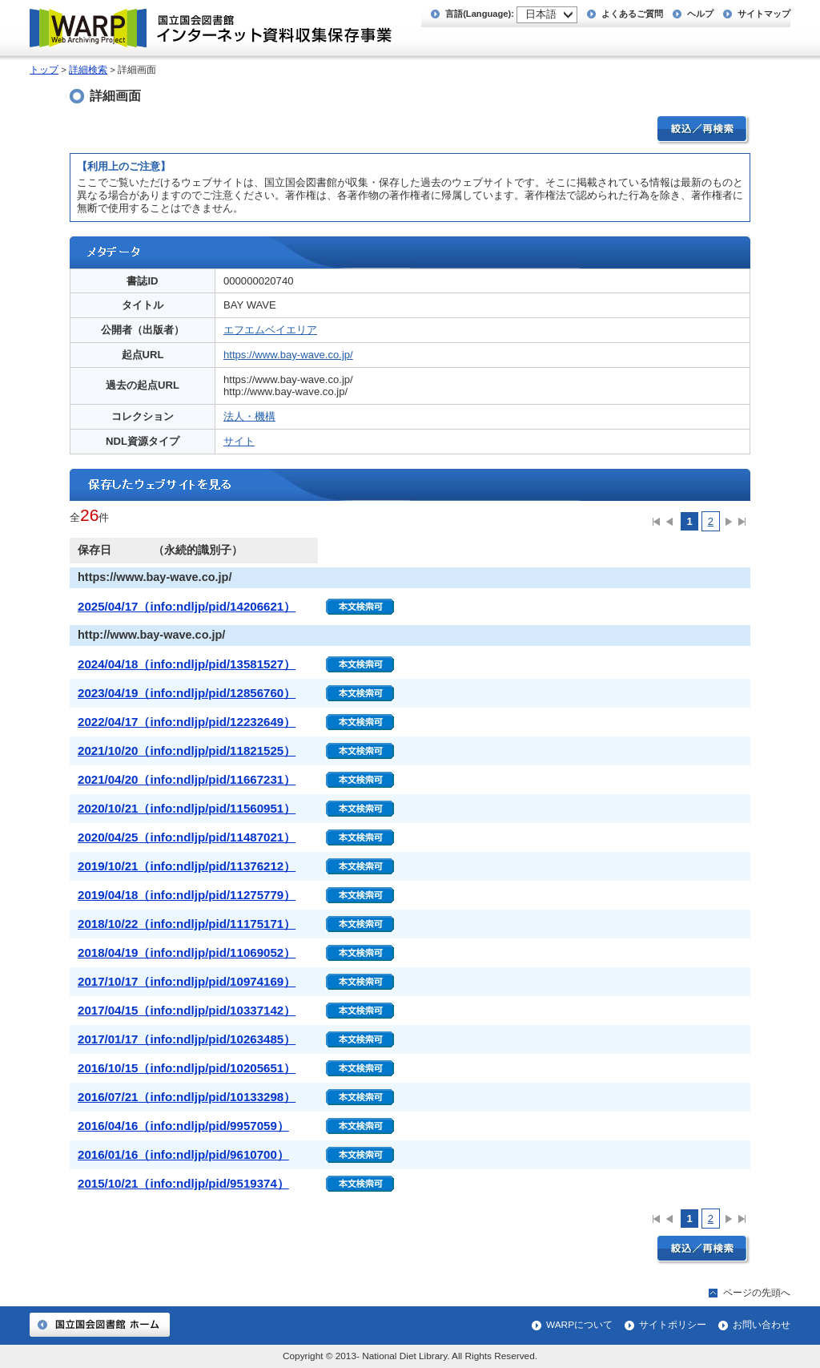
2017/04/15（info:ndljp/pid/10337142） (186, 1010)
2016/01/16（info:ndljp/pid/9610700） (183, 1154)
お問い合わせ (761, 1324)
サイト (239, 441)
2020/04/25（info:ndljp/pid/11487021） (186, 837)
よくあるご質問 (632, 13)
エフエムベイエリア (270, 330)
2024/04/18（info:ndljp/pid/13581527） (186, 664)
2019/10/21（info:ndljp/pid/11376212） (186, 866)
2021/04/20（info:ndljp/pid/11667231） (186, 779)
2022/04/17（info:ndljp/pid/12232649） (186, 721)
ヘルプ (700, 13)
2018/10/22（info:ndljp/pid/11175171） (186, 923)
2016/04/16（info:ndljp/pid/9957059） (183, 1125)
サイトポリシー (672, 1324)
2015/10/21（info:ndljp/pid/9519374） (183, 1183)
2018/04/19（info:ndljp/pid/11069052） (186, 952)
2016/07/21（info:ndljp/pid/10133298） (186, 1097)
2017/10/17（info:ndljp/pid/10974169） (186, 981)
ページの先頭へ (756, 1292)
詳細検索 (88, 70)
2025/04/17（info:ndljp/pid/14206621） (186, 606)
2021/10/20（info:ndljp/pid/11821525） (186, 750)
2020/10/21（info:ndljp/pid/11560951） (186, 808)
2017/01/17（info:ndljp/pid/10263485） (186, 1039)
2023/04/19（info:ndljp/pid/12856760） (186, 693)
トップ (44, 70)
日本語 (541, 14)
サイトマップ (764, 13)
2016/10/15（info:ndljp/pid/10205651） (186, 1068)
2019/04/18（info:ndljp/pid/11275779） (186, 895)
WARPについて (579, 1324)
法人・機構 (249, 416)
